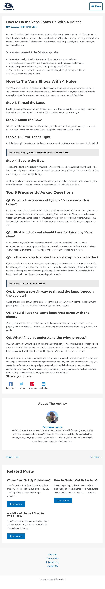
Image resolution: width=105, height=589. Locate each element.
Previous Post (11, 456)
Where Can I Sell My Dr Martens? (29, 479)
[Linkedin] (43, 385)
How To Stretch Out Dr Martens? (75, 479)
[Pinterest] (31, 385)
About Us (52, 554)
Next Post (96, 456)
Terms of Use (52, 558)
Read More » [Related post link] (15, 503)
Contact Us (52, 565)
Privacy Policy (52, 561)
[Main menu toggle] (96, 6)
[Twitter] (21, 385)
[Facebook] (10, 385)
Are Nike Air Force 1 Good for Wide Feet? (26, 514)
